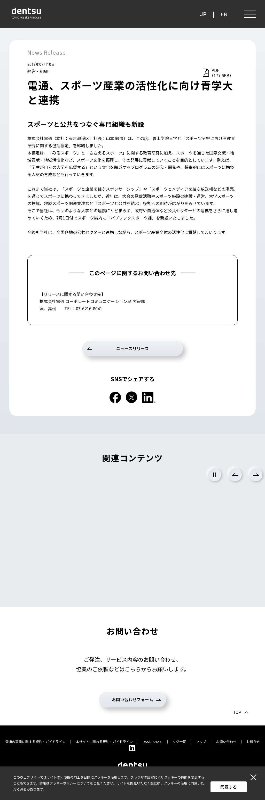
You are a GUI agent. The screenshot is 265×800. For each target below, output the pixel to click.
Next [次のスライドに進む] (256, 474)
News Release (46, 52)
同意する (228, 787)
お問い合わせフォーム (132, 699)
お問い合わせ (226, 741)
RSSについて (152, 741)
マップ (201, 741)
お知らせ (253, 741)
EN (224, 14)
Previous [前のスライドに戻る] (235, 474)
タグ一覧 (179, 741)
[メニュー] (249, 14)
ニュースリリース (132, 348)
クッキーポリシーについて (70, 783)
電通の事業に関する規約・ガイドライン (35, 741)
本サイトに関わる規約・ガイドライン (104, 741)
